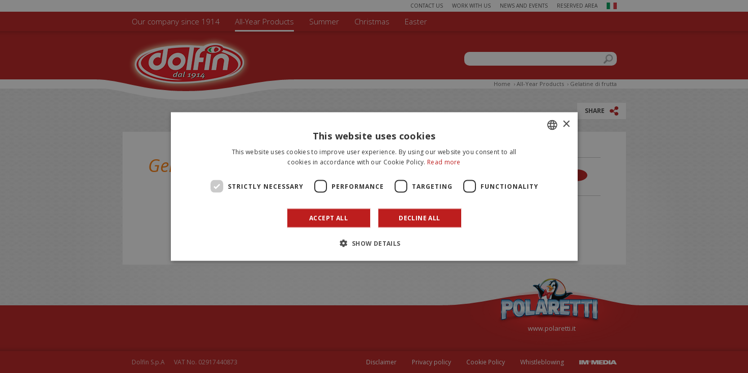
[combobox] (552, 125)
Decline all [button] (419, 218)
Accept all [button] (328, 218)
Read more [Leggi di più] (444, 161)
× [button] (566, 124)
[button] (373, 243)
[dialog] (374, 186)
